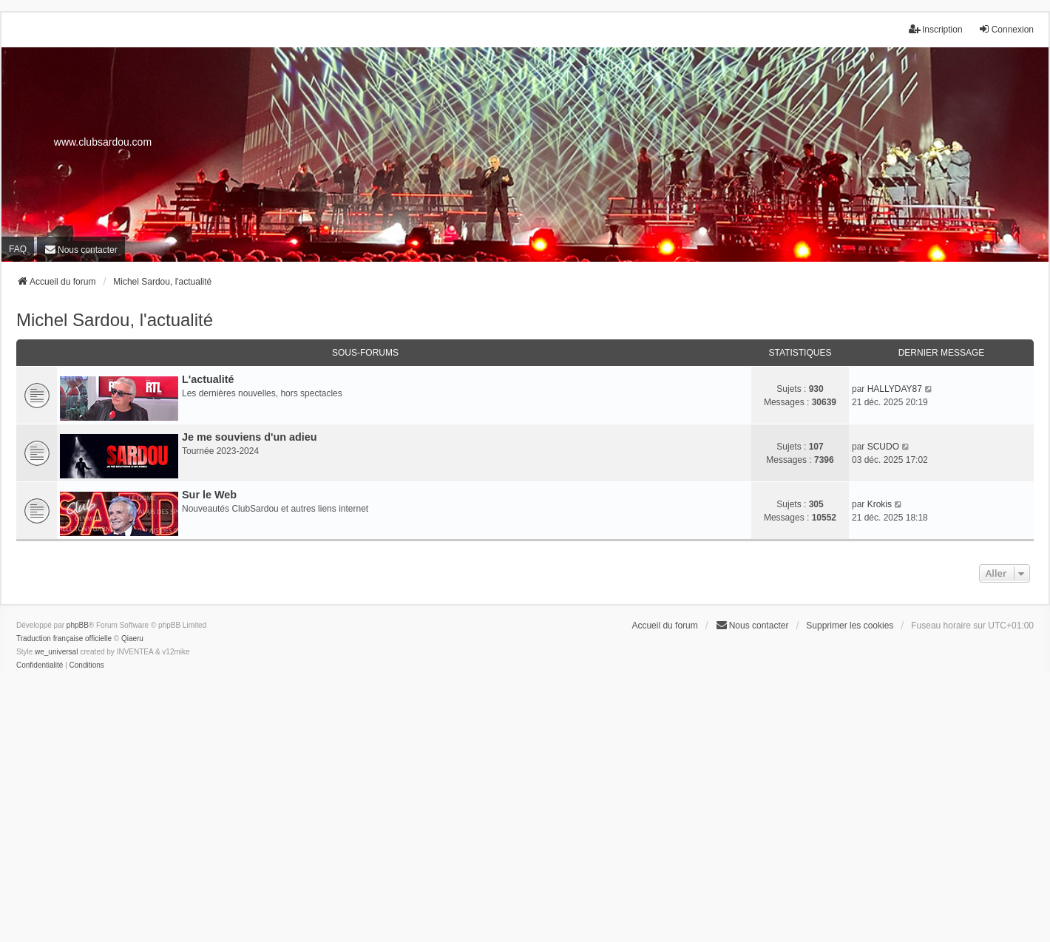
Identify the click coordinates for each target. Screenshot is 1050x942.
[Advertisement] (525, 817)
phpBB (78, 625)
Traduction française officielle (64, 638)
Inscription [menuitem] (936, 29)
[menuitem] (81, 249)
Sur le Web (209, 495)
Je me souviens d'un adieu (249, 437)
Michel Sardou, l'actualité (114, 320)
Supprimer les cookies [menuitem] (849, 625)
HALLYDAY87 (894, 389)
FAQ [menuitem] (18, 249)
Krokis (879, 504)
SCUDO (883, 446)
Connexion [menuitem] (1006, 29)
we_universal (56, 652)
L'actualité (208, 379)
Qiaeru (132, 638)
